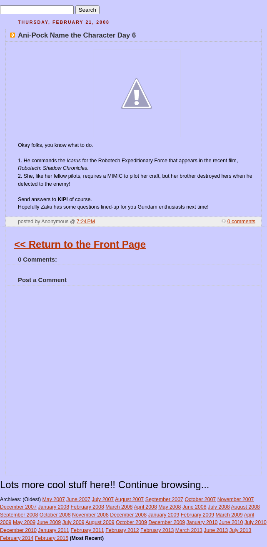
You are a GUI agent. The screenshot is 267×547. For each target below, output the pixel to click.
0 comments (241, 221)
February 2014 (16, 538)
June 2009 (49, 522)
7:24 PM (86, 221)
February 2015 (51, 538)
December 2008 (128, 515)
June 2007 (78, 499)
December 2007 (18, 507)
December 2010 (18, 530)
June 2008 (194, 507)
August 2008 (245, 507)
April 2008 (145, 507)
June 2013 (216, 530)
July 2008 (219, 507)
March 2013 (188, 530)
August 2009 (99, 522)
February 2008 (87, 507)
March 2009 (229, 515)
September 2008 (19, 515)
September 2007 (164, 499)
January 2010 (202, 522)
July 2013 (240, 530)
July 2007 (103, 499)
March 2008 (118, 507)
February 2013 (157, 530)
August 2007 (129, 499)
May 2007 (53, 499)
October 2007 (200, 499)
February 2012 (122, 530)
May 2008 (169, 507)
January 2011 (53, 530)
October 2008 (55, 515)
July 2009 (73, 522)
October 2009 (131, 522)
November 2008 (90, 515)
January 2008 (53, 507)
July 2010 (256, 522)
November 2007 (235, 499)
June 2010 (231, 522)
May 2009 (24, 522)
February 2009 (197, 515)
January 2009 (164, 515)
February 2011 (87, 530)
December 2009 (166, 522)
